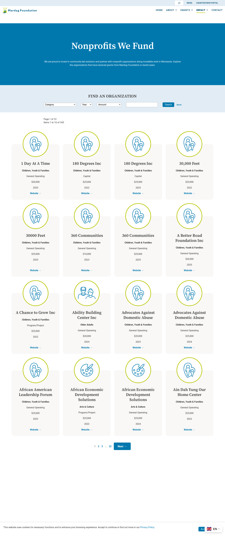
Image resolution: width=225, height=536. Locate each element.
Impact (196, 14)
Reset (179, 105)
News (189, 3)
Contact (212, 14)
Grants (181, 14)
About (166, 14)
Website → (35, 193)
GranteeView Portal (207, 3)
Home (154, 14)
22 (110, 447)
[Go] (179, 3)
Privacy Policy (147, 527)
